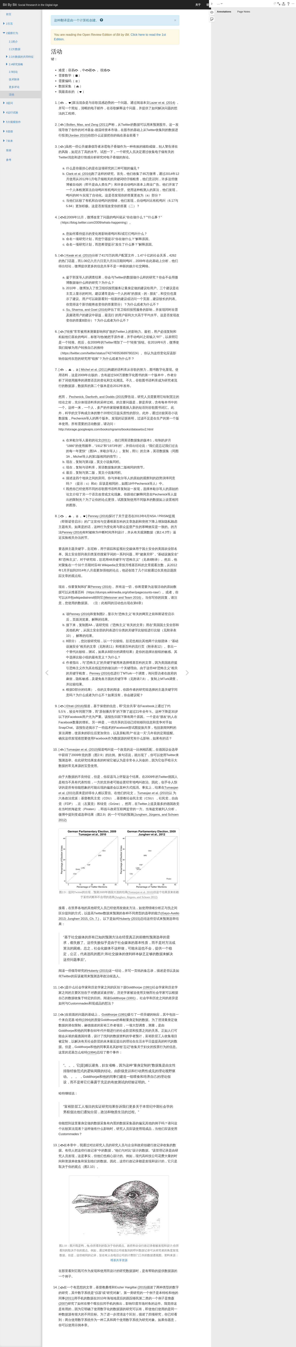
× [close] (175, 20)
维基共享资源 (118, 1260)
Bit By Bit (30, 5)
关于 (198, 4)
